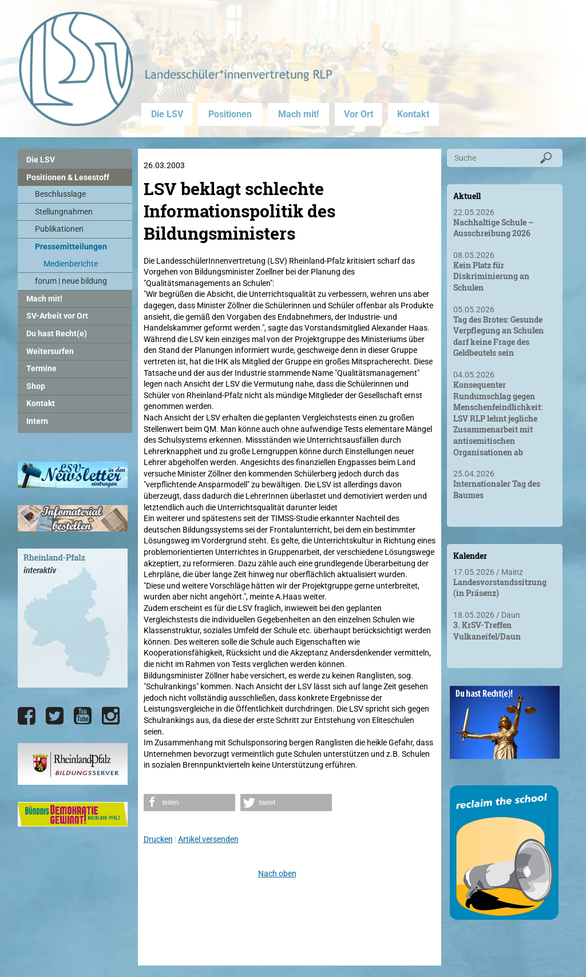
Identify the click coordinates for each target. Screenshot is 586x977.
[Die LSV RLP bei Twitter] (55, 716)
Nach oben (277, 873)
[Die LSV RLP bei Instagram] (111, 716)
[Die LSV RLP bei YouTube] (83, 716)
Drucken (158, 839)
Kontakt (413, 114)
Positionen (230, 114)
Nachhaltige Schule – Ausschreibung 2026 (493, 228)
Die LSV (167, 114)
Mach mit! (298, 114)
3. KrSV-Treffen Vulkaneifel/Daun (487, 630)
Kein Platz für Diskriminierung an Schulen (491, 276)
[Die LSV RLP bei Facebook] (26, 716)
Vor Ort (358, 114)
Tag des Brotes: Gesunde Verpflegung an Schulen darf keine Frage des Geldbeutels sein (498, 336)
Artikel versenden (208, 839)
